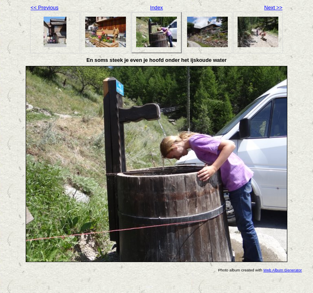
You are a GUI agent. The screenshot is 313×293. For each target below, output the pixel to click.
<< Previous (44, 7)
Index (156, 7)
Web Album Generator (282, 270)
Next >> (273, 7)
